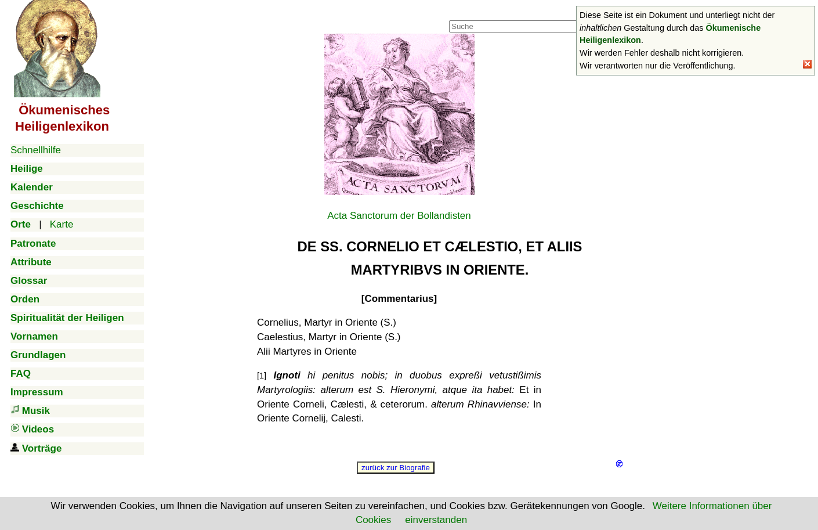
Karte (62, 224)
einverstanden (436, 519)
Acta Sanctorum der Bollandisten (399, 215)
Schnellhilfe (35, 150)
